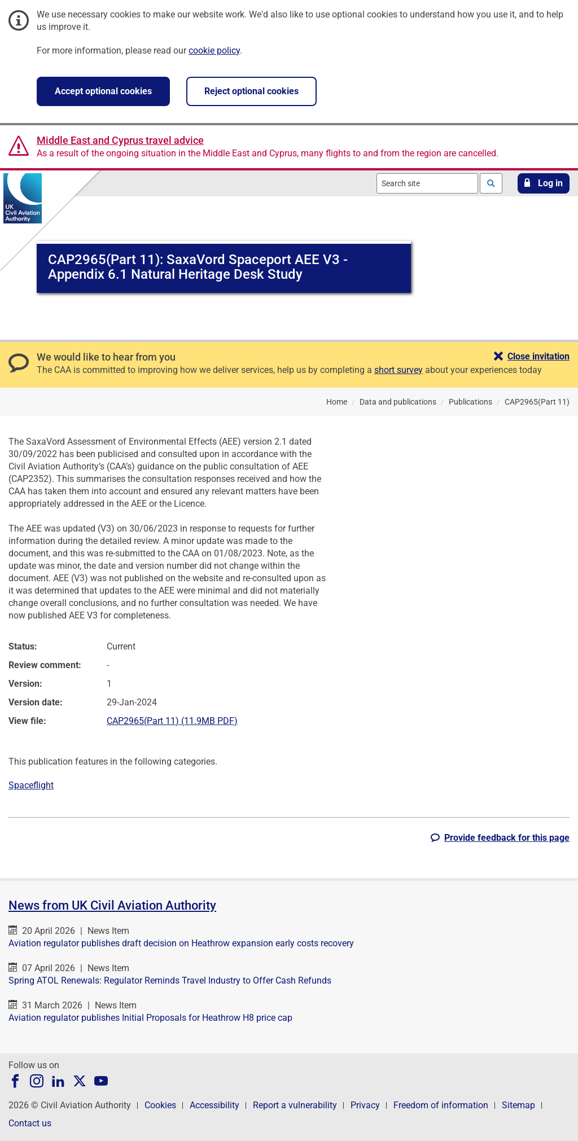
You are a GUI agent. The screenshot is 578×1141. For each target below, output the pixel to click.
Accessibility (214, 1105)
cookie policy (214, 50)
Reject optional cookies (251, 91)
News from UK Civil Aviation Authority (112, 905)
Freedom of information (440, 1105)
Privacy (365, 1105)
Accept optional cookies (103, 91)
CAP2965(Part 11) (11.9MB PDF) (172, 721)
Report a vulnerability (295, 1105)
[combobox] (427, 183)
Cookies (160, 1105)
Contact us (29, 1123)
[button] (544, 183)
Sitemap (518, 1105)
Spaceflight (31, 785)
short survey (398, 370)
